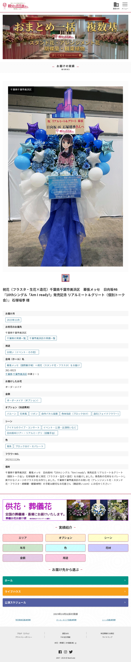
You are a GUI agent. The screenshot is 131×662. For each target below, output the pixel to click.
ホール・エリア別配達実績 (66, 619)
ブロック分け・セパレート (29, 446)
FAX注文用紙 (65, 637)
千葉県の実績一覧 (16, 338)
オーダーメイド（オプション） (23, 400)
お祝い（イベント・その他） (22, 352)
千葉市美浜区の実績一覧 (42, 338)
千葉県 (8, 374)
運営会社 (65, 633)
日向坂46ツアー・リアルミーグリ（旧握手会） (31, 433)
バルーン (11, 413)
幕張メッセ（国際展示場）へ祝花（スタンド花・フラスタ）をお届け (43, 365)
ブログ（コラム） (23, 633)
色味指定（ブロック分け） (75, 413)
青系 (9, 446)
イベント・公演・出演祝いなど (59, 427)
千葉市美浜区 (20, 374)
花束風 (23, 413)
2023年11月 (13, 320)
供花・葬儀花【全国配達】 (65, 642)
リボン (34, 413)
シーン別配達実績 (109, 619)
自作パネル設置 (49, 413)
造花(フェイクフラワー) (106, 413)
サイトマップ (107, 637)
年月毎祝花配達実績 (23, 619)
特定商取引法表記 (107, 633)
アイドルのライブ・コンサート (23, 427)
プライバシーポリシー (23, 637)
